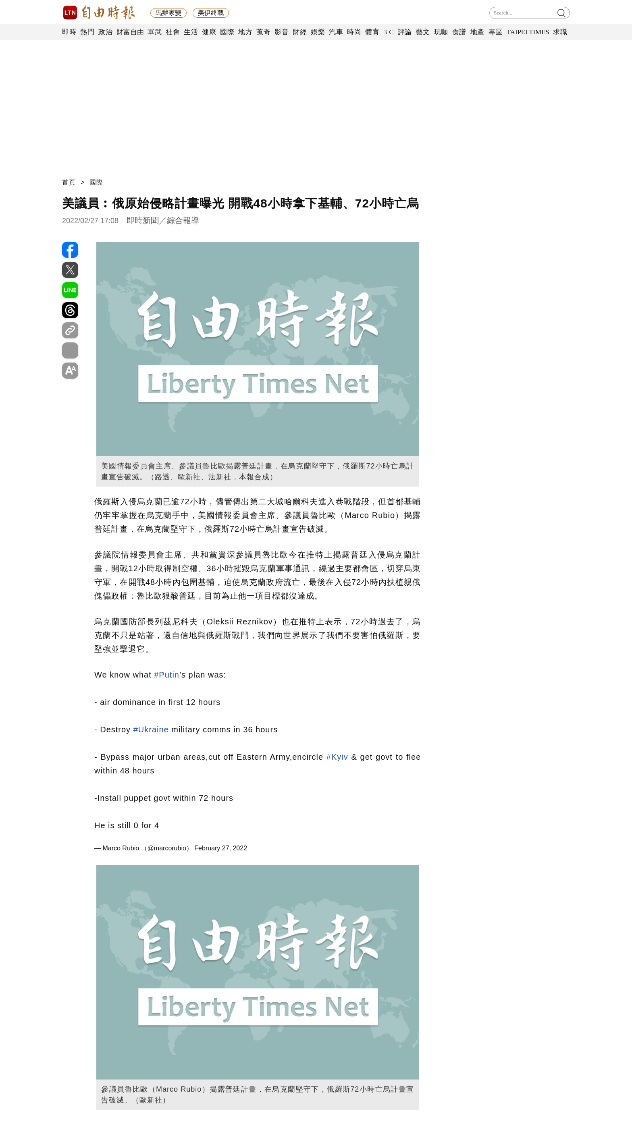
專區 (496, 32)
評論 (405, 32)
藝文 (423, 32)
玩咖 (441, 32)
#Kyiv (337, 756)
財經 (300, 32)
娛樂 (318, 32)
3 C (388, 32)
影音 (281, 32)
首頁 (69, 182)
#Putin (166, 674)
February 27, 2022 (220, 848)
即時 (69, 32)
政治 (105, 32)
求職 (560, 32)
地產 (477, 32)
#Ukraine (151, 729)
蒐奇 (263, 32)
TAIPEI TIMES (528, 32)
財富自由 (129, 32)
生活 (191, 32)
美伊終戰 (211, 12)
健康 (209, 32)
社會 (173, 32)
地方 (245, 32)
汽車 (336, 32)
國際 (227, 32)
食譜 (459, 32)
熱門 (87, 32)
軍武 (155, 32)
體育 (372, 32)
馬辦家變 (168, 12)
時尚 (354, 32)
